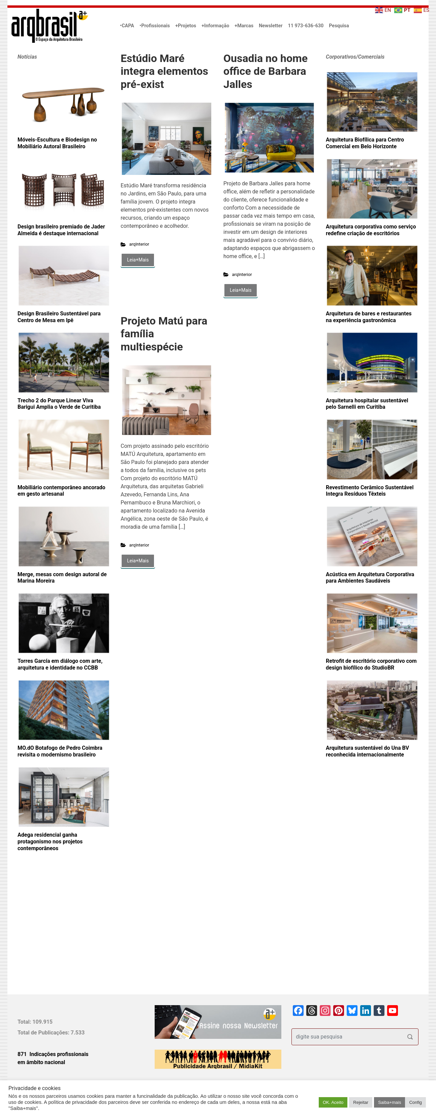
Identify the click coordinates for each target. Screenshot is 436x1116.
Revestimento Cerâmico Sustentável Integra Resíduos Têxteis (369, 490)
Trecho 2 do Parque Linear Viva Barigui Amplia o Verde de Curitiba (59, 403)
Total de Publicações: (44, 1032)
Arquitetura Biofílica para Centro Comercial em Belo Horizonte (365, 143)
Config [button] (415, 1102)
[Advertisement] (60, 934)
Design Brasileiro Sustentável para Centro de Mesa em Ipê (59, 316)
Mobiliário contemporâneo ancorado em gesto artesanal (61, 490)
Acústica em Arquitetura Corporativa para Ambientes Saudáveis (370, 577)
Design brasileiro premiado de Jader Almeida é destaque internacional (61, 230)
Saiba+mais (389, 1102)
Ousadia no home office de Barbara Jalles (265, 71)
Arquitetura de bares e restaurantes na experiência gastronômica (369, 316)
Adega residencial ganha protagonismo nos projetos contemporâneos (50, 841)
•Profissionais (154, 26)
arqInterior (139, 244)
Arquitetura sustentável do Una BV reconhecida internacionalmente (367, 751)
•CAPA (127, 26)
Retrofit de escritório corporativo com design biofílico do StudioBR (371, 664)
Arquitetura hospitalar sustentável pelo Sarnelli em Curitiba (367, 403)
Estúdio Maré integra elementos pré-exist (164, 71)
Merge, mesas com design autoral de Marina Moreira (62, 577)
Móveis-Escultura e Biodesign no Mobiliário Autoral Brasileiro (57, 143)
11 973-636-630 (305, 26)
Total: (25, 1022)
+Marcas (244, 26)
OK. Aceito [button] (333, 1102)
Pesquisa (339, 26)
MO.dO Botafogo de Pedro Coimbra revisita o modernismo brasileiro (60, 751)
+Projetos (185, 26)
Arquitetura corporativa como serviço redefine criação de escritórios (371, 230)
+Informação (215, 26)
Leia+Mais (138, 259)
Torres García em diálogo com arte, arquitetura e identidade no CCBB (60, 664)
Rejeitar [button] (360, 1102)
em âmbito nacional (41, 1062)
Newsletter (270, 26)
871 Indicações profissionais (53, 1054)
